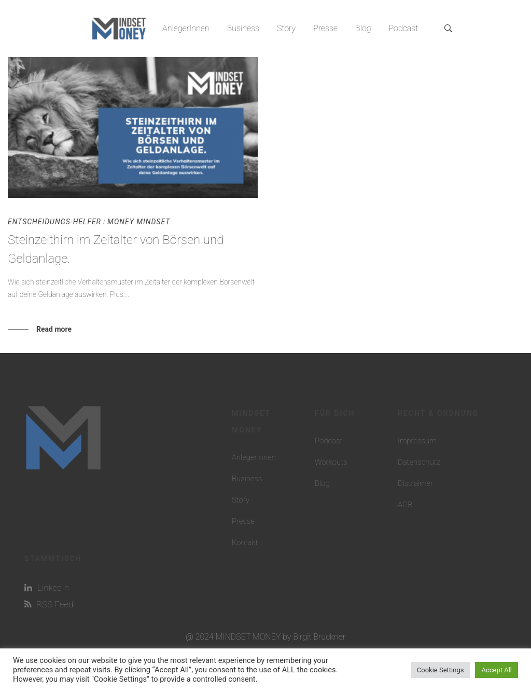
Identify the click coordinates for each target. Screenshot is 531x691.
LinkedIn (46, 587)
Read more (54, 329)
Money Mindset (138, 222)
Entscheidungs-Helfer (54, 222)
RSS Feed (48, 604)
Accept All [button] (496, 670)
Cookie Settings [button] (440, 670)
